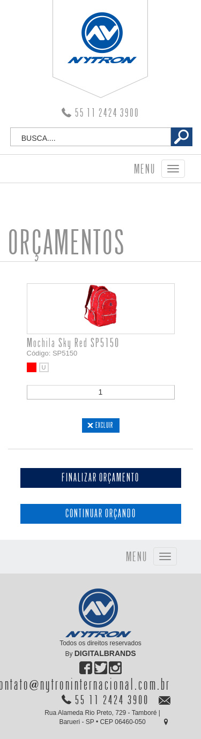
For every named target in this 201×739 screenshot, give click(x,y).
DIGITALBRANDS (105, 653)
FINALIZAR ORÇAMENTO (100, 478)
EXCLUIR (104, 425)
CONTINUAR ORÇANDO (100, 514)
